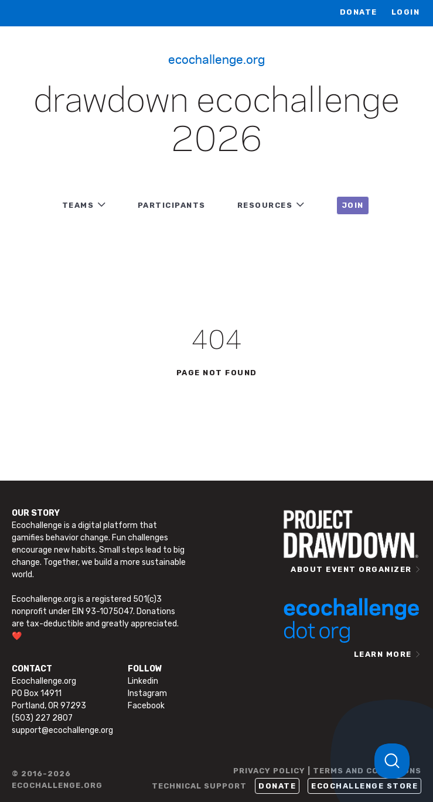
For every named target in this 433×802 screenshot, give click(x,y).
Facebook (146, 706)
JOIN (353, 205)
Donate (358, 12)
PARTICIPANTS (172, 205)
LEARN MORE (383, 654)
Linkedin (143, 681)
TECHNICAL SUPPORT (199, 786)
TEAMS (78, 205)
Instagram (147, 693)
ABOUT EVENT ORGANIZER (351, 569)
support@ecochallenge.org (62, 730)
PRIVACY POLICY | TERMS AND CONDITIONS (327, 770)
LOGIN (405, 12)
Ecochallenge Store (364, 786)
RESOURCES (265, 205)
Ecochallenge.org (216, 58)
